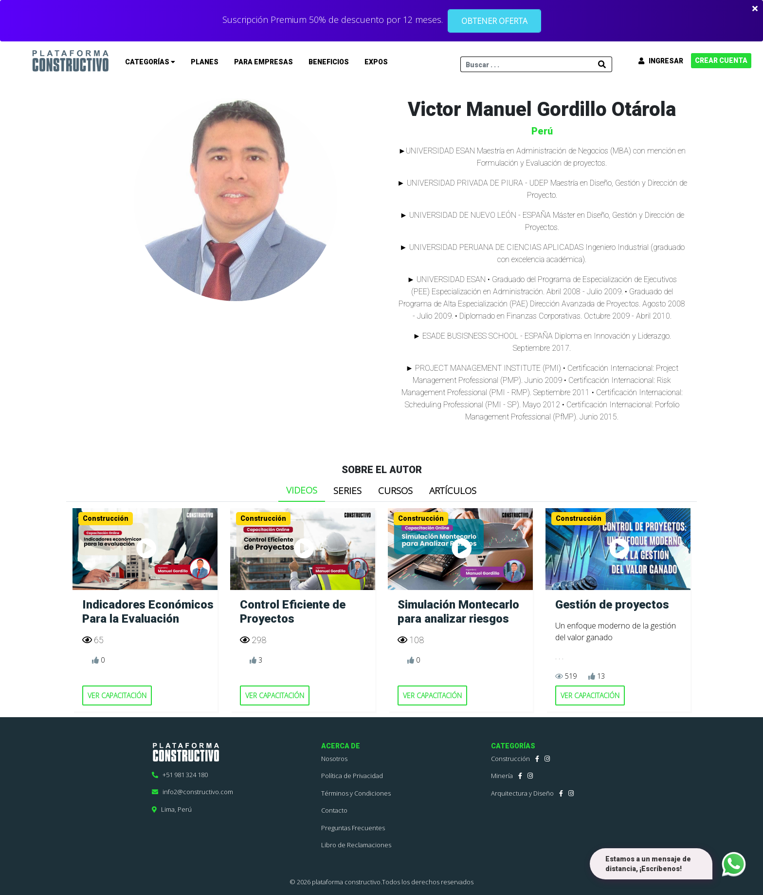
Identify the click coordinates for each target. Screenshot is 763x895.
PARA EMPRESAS (263, 62)
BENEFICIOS (329, 62)
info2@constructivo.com (192, 791)
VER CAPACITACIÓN (117, 695)
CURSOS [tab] (395, 490)
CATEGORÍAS (150, 62)
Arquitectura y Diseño (522, 793)
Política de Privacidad (352, 775)
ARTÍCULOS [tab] (452, 490)
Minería (502, 775)
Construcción (510, 758)
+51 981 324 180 (180, 774)
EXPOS (376, 62)
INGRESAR (660, 61)
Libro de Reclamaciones (356, 844)
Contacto (334, 810)
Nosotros (334, 758)
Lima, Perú (172, 809)
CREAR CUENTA (721, 60)
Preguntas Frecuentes (353, 827)
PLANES (204, 62)
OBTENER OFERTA (494, 21)
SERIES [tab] (347, 490)
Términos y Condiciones (356, 793)
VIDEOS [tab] (301, 490)
